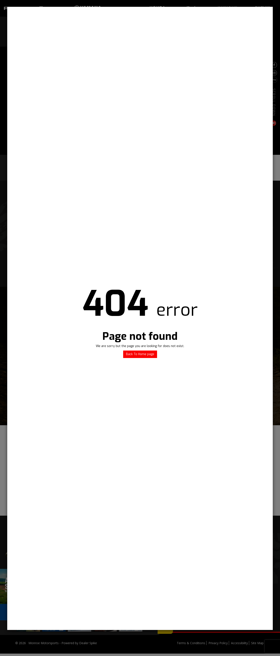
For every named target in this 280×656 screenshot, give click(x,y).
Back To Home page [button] (140, 354)
